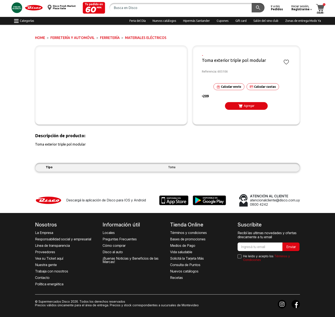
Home (40, 38)
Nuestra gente (46, 264)
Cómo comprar (114, 245)
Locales (109, 232)
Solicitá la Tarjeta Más (187, 258)
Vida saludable (181, 252)
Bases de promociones (188, 239)
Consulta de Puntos (185, 264)
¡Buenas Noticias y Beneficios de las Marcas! (131, 260)
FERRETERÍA (110, 38)
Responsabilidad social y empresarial (63, 239)
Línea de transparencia (52, 245)
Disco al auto (113, 252)
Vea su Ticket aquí (49, 258)
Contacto (42, 277)
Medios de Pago (182, 245)
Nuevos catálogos (184, 271)
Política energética (49, 284)
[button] (94, 8)
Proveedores (45, 252)
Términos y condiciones (188, 232)
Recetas (176, 277)
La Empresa (44, 232)
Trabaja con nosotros (51, 271)
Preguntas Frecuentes (120, 239)
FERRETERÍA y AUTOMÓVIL (72, 38)
